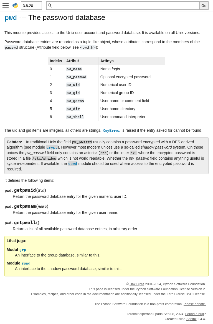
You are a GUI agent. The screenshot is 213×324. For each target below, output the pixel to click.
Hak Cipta (137, 284)
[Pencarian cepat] (126, 5)
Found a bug (194, 314)
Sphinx (191, 319)
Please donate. (195, 304)
